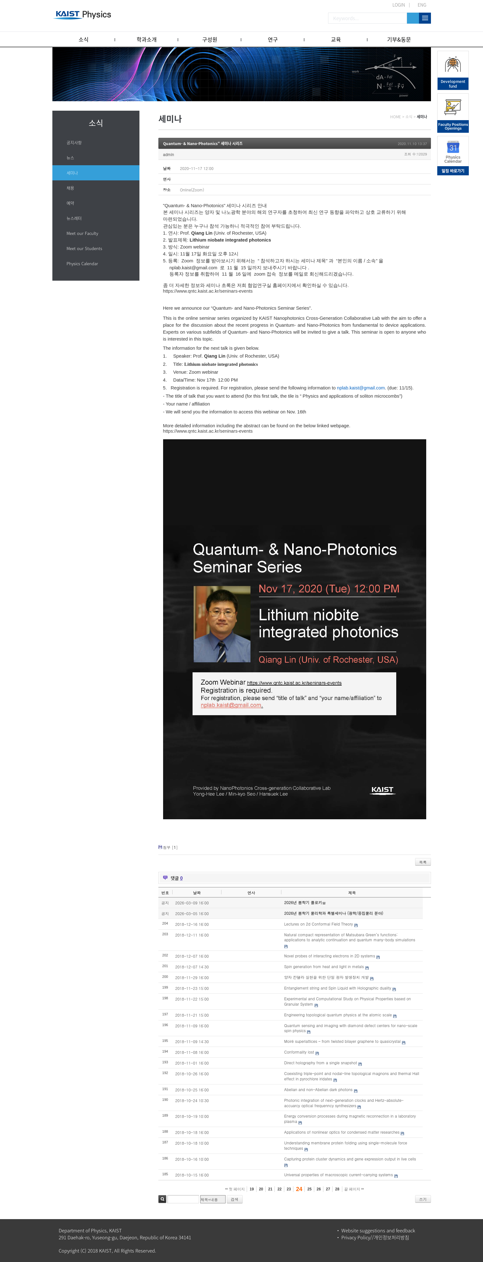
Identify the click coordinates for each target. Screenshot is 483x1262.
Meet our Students (84, 248)
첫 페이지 (235, 1189)
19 (252, 1189)
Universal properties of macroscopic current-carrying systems (338, 1174)
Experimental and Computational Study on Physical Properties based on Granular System (347, 1001)
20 (261, 1189)
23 (289, 1189)
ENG (422, 5)
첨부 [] (170, 847)
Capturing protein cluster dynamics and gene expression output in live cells (350, 1158)
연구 (273, 39)
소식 (84, 39)
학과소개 (147, 39)
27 (328, 1189)
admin (168, 154)
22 (279, 1189)
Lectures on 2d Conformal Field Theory (318, 923)
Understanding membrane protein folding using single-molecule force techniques (345, 1145)
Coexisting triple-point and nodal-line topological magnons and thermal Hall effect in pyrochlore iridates (351, 1076)
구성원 (209, 39)
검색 (162, 1199)
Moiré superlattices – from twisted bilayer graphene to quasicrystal (342, 1041)
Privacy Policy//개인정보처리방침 (375, 1237)
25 (309, 1189)
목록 (423, 862)
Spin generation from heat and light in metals (324, 966)
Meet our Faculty (82, 233)
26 (319, 1189)
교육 (336, 39)
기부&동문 (399, 39)
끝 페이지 (354, 1189)
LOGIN (398, 5)
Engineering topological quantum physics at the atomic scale (338, 1014)
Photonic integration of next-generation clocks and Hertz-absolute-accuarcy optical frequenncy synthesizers (344, 1102)
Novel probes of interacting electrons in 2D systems (329, 955)
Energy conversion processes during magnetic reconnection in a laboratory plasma (350, 1118)
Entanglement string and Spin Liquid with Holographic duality (337, 987)
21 (270, 1189)
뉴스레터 (74, 218)
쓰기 (423, 1199)
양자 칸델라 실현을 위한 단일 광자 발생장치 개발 (326, 977)
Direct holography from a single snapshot (320, 1062)
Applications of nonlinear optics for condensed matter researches (342, 1132)
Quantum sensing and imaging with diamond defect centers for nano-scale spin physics (350, 1028)
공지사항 (74, 142)
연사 (251, 892)
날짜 (197, 892)
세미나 (72, 173)
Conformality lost (299, 1052)
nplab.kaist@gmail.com (193, 267)
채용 (70, 188)
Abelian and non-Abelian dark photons (318, 1089)
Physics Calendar (82, 263)
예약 (70, 203)
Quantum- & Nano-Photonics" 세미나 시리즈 (203, 143)
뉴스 (70, 158)
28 (337, 1189)
